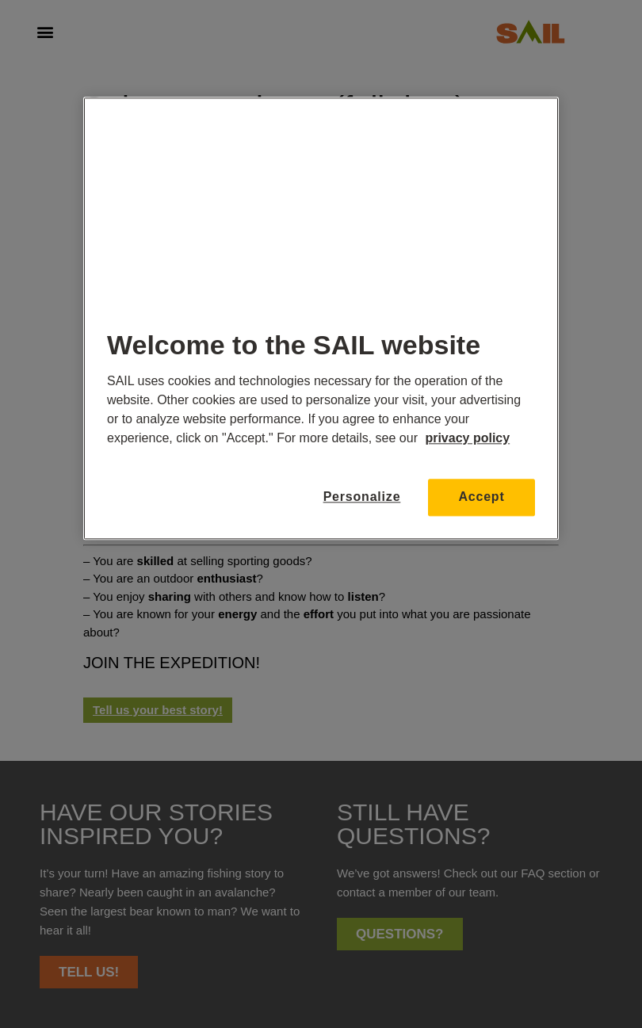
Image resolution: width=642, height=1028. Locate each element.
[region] (321, 318)
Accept (481, 496)
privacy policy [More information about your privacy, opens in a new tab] (467, 438)
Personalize (362, 496)
